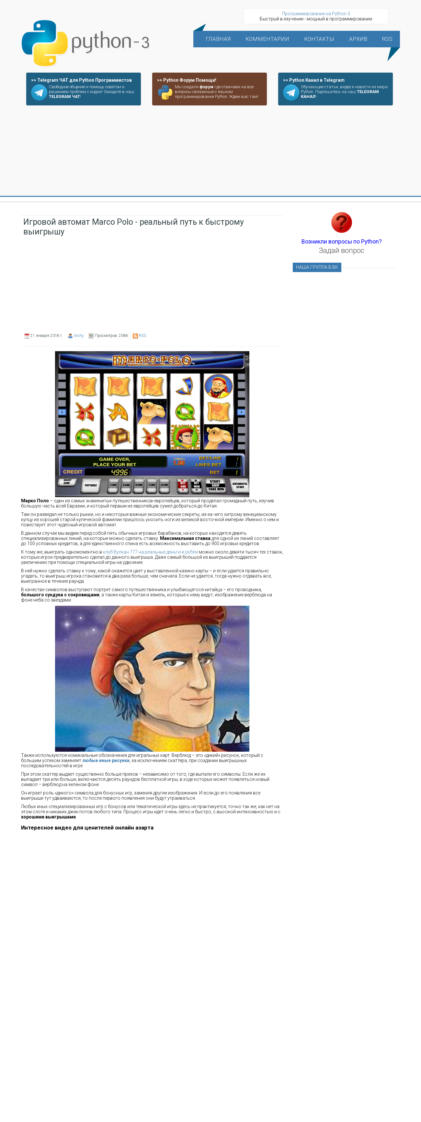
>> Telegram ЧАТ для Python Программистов (81, 80)
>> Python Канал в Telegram (314, 80)
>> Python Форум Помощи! (186, 80)
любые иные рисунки (106, 760)
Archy (79, 335)
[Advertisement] (210, 151)
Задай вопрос (341, 250)
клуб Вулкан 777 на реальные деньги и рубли (150, 552)
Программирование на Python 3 (316, 13)
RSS (142, 335)
